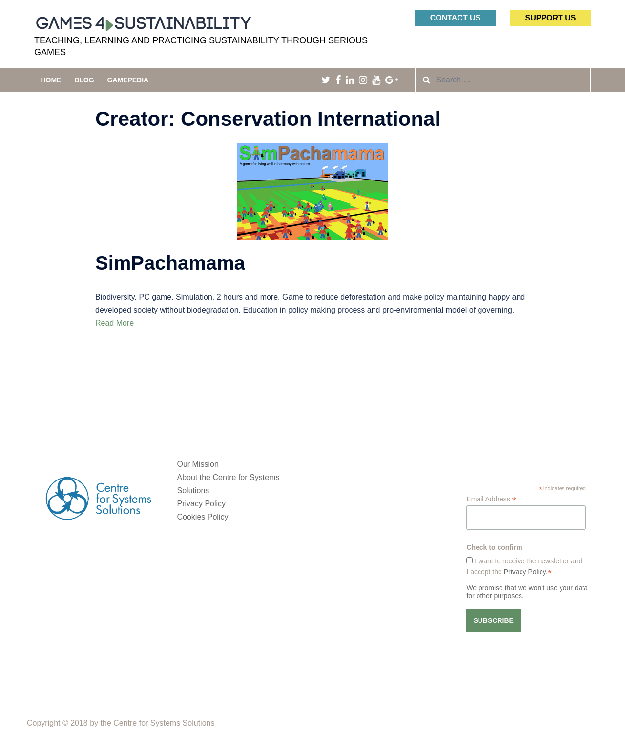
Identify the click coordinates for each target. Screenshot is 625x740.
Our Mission (198, 464)
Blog (84, 80)
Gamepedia (127, 80)
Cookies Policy (203, 517)
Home (51, 80)
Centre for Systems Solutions (163, 723)
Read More (114, 323)
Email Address (491, 499)
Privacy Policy (201, 504)
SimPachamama (170, 263)
